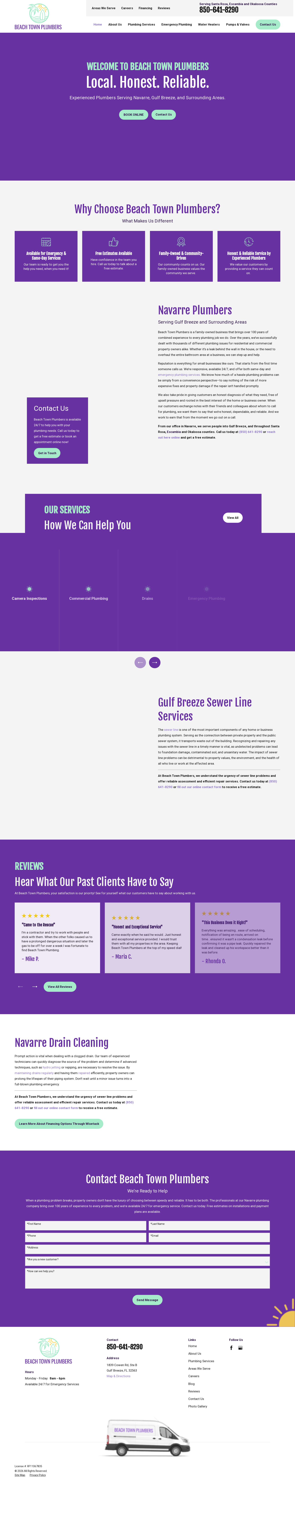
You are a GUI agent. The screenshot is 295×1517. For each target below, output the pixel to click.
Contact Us (164, 114)
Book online (134, 115)
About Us (194, 1302)
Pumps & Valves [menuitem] (237, 24)
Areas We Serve (104, 8)
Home (192, 1295)
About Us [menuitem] (115, 24)
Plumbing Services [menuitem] (141, 24)
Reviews (164, 8)
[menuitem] (20, 1424)
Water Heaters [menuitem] (209, 24)
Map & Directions (118, 1325)
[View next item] (154, 639)
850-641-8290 (218, 10)
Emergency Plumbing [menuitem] (176, 24)
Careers (127, 8)
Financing (145, 8)
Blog (191, 1333)
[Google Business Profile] (240, 1297)
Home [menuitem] (98, 24)
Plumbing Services (201, 1310)
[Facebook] (231, 1297)
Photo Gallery (197, 1355)
